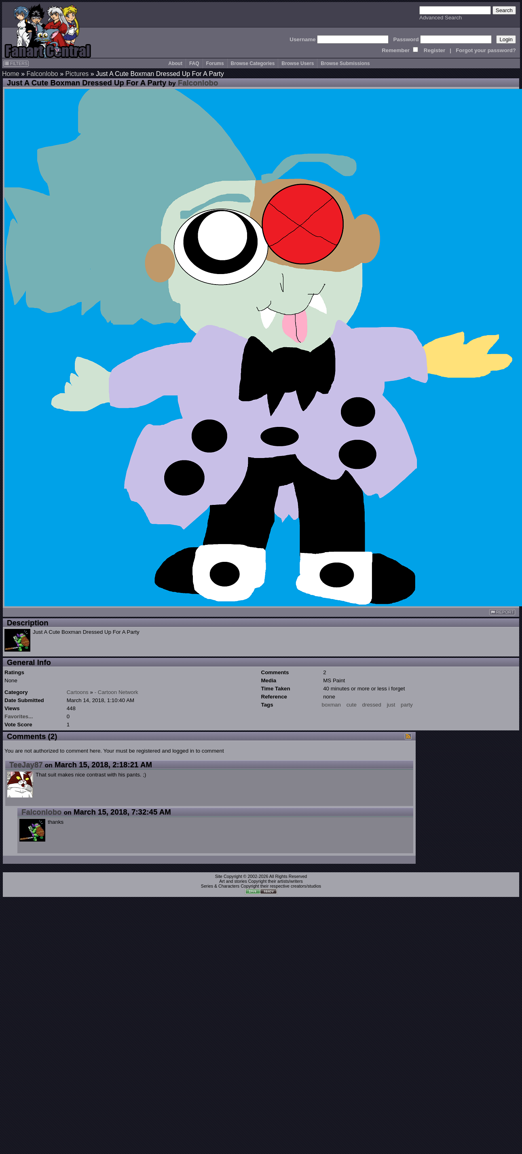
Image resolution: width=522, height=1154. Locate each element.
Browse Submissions (345, 63)
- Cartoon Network (116, 692)
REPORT (502, 612)
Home (10, 73)
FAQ (194, 63)
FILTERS (15, 63)
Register (434, 50)
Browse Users (297, 63)
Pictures (77, 73)
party (407, 705)
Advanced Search (440, 18)
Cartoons (78, 692)
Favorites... (18, 716)
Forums (215, 63)
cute (352, 705)
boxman (331, 705)
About (175, 63)
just (391, 705)
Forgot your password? (486, 50)
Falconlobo (42, 73)
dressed (371, 705)
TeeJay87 (26, 764)
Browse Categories (253, 63)
